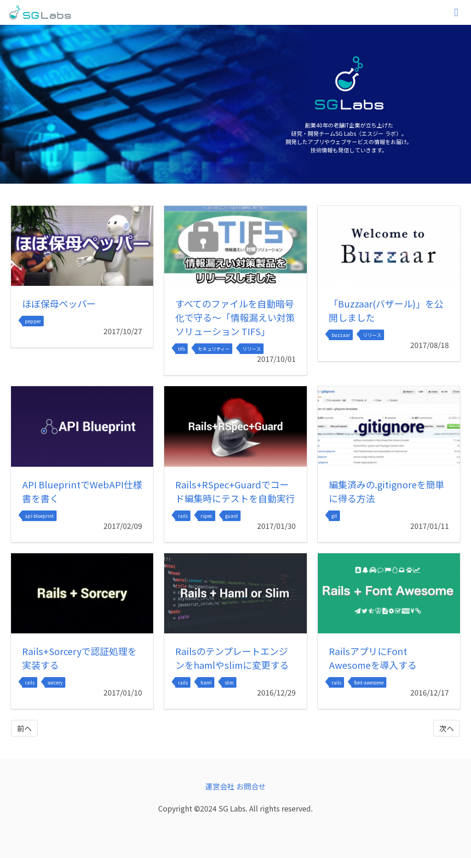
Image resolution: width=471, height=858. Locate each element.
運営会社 (220, 786)
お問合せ (251, 786)
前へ (24, 728)
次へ (446, 728)
